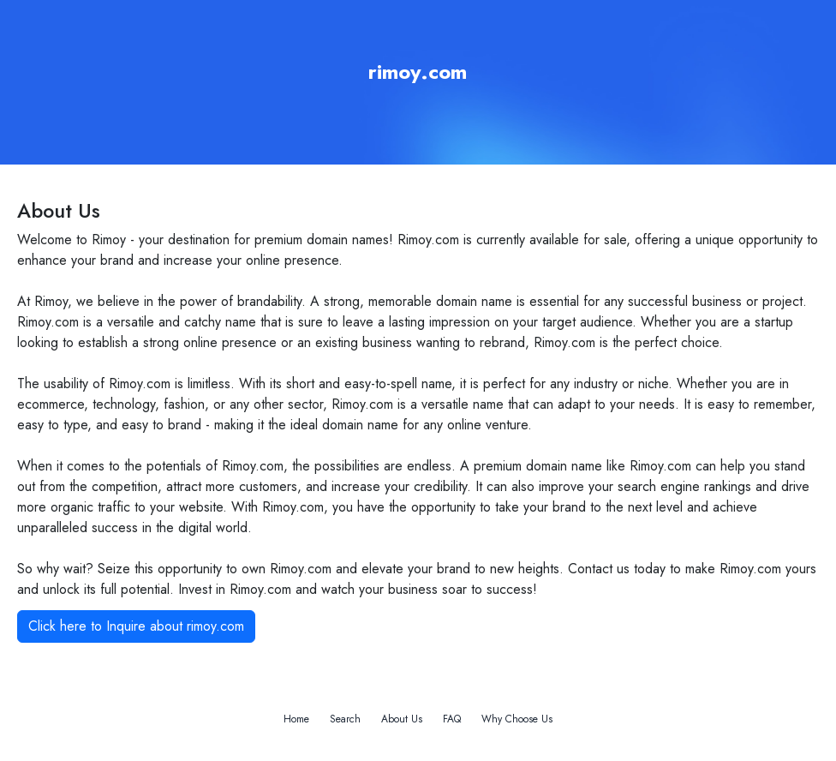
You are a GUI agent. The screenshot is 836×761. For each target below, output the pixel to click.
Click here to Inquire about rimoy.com (136, 626)
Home (296, 719)
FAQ (452, 719)
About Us (401, 719)
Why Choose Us (516, 719)
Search (345, 719)
